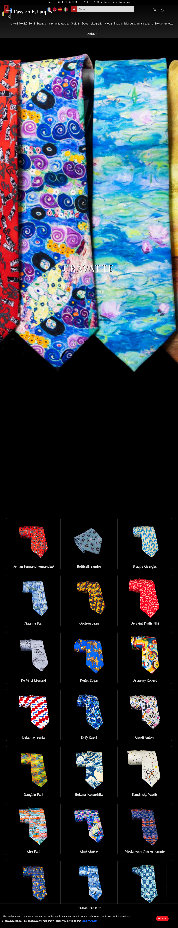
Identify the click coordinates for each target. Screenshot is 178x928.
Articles (92, 33)
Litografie (96, 23)
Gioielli (75, 23)
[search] (105, 9)
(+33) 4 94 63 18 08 (66, 2)
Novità (23, 23)
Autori (14, 23)
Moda (108, 23)
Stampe (41, 23)
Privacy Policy (89, 921)
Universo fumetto (162, 23)
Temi (32, 23)
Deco (85, 23)
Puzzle (118, 23)
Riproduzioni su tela (136, 23)
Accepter (162, 918)
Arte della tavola (58, 23)
